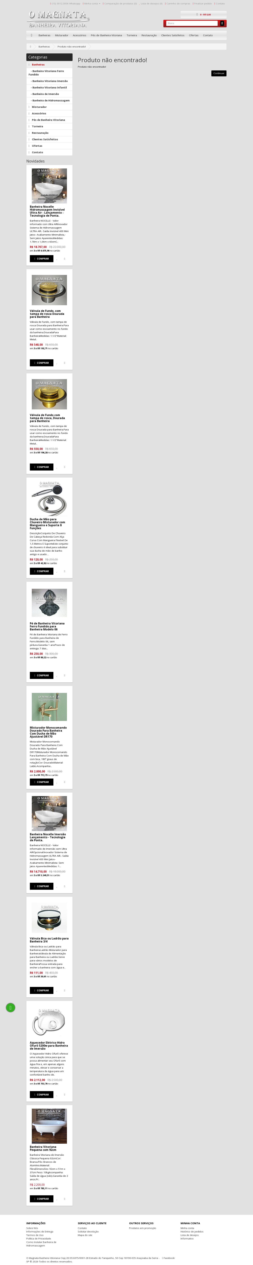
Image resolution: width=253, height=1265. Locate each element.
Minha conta (187, 1228)
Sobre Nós (32, 1228)
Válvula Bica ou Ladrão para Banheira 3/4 (49, 939)
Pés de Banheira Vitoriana (106, 35)
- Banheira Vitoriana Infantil (48, 87)
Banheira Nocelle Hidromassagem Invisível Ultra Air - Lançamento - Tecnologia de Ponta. (47, 211)
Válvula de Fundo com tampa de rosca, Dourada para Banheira (47, 418)
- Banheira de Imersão (44, 94)
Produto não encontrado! (72, 46)
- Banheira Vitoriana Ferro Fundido (46, 72)
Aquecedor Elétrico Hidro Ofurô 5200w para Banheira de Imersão (49, 1045)
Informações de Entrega (39, 1231)
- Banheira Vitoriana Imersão (48, 81)
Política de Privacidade (38, 1238)
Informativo (187, 1238)
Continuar (218, 73)
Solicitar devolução (88, 1231)
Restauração (149, 35)
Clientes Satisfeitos (172, 35)
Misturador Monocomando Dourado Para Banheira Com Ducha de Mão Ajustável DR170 (48, 732)
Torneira (131, 35)
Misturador (61, 35)
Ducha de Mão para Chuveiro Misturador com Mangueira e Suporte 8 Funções (47, 523)
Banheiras (44, 35)
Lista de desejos (190, 1235)
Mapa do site (85, 1235)
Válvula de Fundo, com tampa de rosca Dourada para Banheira (47, 314)
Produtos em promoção (142, 1228)
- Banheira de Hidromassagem (49, 100)
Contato (208, 35)
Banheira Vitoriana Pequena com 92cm (43, 1148)
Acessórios (79, 35)
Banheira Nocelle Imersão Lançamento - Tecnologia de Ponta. (48, 837)
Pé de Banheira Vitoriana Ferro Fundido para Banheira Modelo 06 (47, 626)
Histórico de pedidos (192, 1231)
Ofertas (194, 35)
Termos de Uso (35, 1235)
